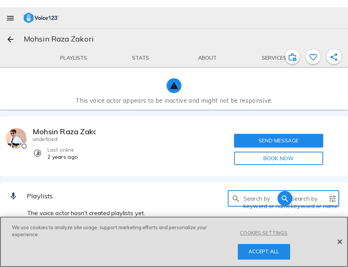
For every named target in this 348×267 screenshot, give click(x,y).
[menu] (10, 17)
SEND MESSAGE (279, 140)
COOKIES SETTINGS (264, 233)
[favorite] (313, 56)
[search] (236, 198)
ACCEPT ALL (264, 252)
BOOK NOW (278, 158)
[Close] (340, 242)
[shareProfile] (333, 56)
